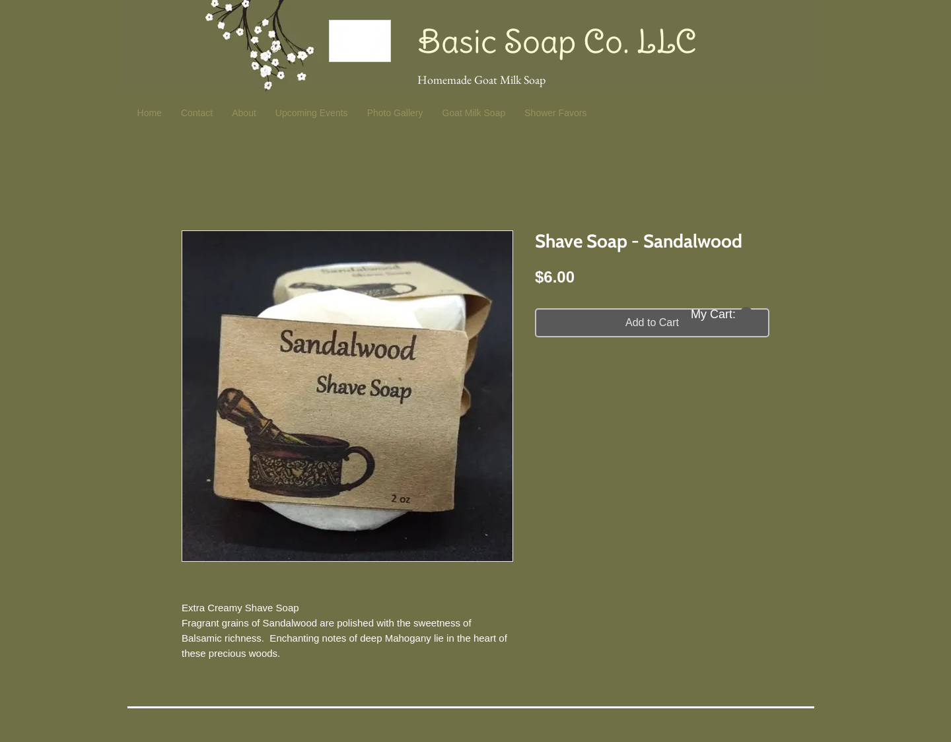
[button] (722, 314)
